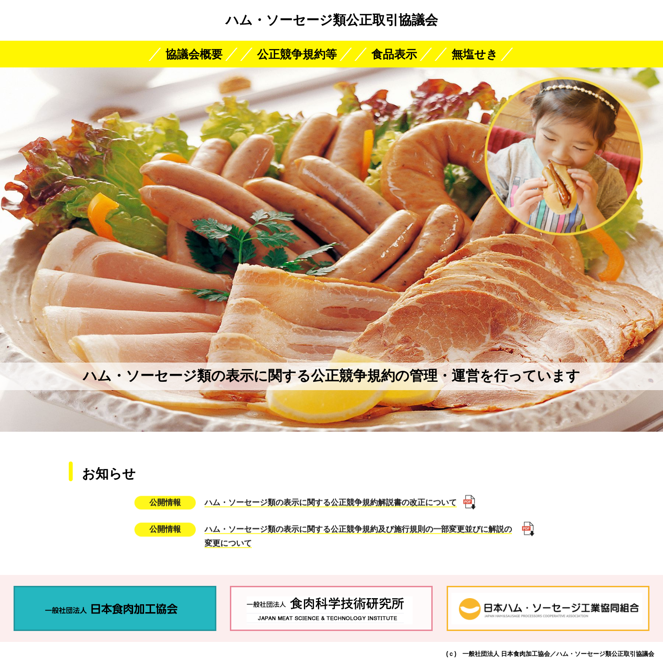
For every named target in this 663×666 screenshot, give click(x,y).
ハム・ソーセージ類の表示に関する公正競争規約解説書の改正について (331, 498)
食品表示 (394, 54)
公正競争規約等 (297, 54)
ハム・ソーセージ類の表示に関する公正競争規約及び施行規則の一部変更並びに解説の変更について (358, 533)
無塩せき (474, 54)
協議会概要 (194, 54)
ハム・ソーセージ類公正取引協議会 (332, 20)
